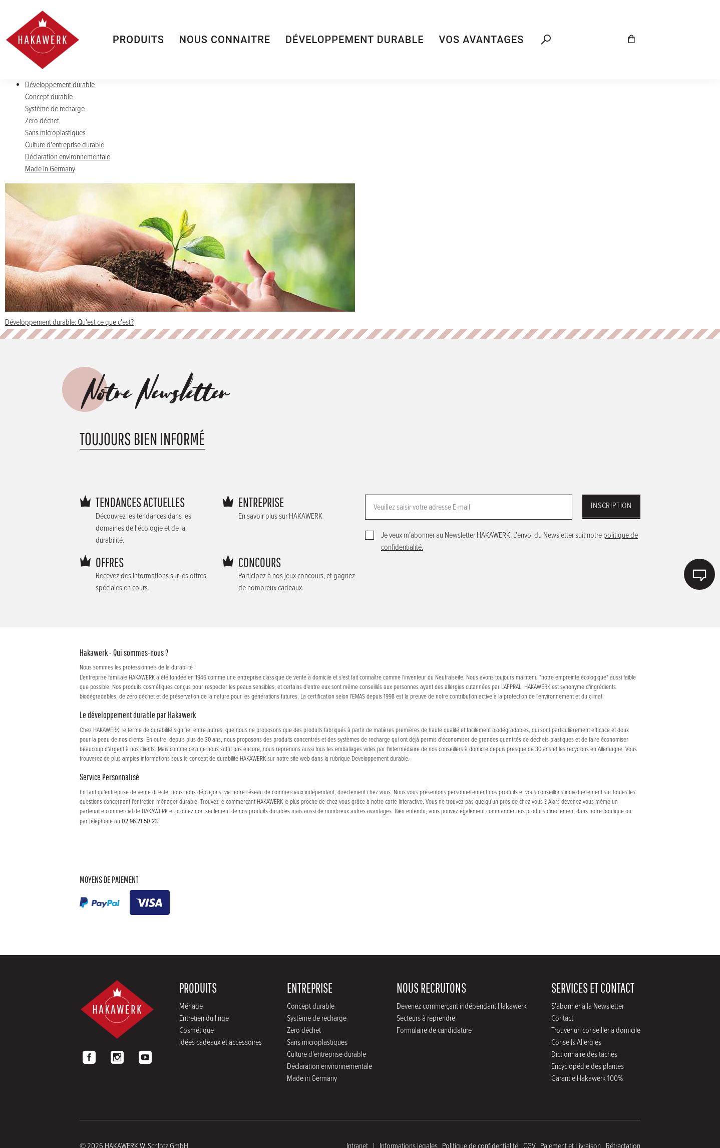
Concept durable (49, 97)
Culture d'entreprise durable (64, 145)
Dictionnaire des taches (584, 1054)
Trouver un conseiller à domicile (595, 1030)
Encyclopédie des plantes (587, 1066)
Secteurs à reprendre (426, 1018)
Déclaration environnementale (67, 157)
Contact (562, 1018)
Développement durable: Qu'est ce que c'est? (69, 322)
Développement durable (60, 85)
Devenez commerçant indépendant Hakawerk (462, 1006)
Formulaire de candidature (434, 1030)
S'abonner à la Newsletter (587, 1006)
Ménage (191, 1006)
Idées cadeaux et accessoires (220, 1042)
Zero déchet (42, 121)
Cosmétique (196, 1030)
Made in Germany (50, 169)
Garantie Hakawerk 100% (587, 1078)
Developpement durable (379, 759)
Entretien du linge (204, 1018)
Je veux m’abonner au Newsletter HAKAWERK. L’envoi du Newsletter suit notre (509, 541)
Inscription (611, 506)
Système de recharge (55, 109)
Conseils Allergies (576, 1042)
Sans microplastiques (55, 133)
